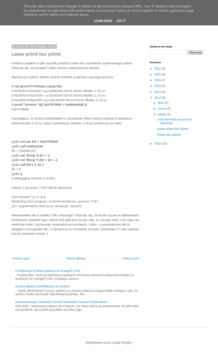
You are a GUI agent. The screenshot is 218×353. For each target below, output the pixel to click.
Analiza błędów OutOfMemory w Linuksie (42, 286)
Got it (121, 21)
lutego (162, 114)
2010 (158, 143)
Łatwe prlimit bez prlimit (172, 128)
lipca (161, 102)
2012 (158, 97)
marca (162, 108)
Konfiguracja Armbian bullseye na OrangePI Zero (47, 270)
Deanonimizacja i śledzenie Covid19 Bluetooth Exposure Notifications (61, 302)
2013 (158, 92)
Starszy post (131, 258)
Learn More (103, 21)
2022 (158, 68)
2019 (158, 80)
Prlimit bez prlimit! (169, 134)
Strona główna (76, 258)
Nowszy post (21, 258)
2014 (158, 86)
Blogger (126, 342)
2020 (158, 74)
